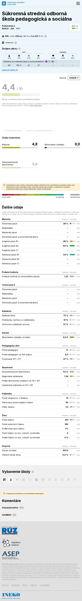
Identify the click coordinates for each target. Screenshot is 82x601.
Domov (5, 585)
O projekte (44, 585)
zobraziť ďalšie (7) (10, 70)
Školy (24, 585)
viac (17, 28)
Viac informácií (36, 106)
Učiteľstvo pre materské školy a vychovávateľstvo (23, 61)
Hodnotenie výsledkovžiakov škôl (16, 3)
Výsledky (15, 585)
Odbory (33, 585)
